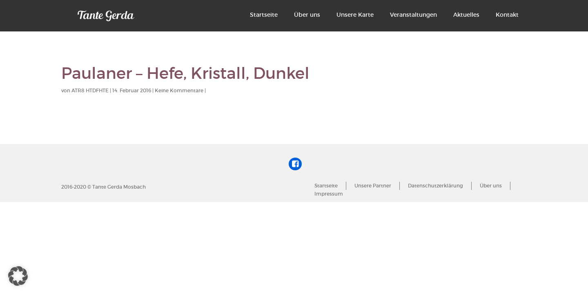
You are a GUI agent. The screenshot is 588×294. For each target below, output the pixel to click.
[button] (18, 276)
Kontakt (507, 14)
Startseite (264, 14)
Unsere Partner (372, 186)
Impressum (328, 194)
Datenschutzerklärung (435, 186)
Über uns (307, 14)
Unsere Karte (355, 14)
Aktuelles (466, 14)
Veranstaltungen (413, 14)
